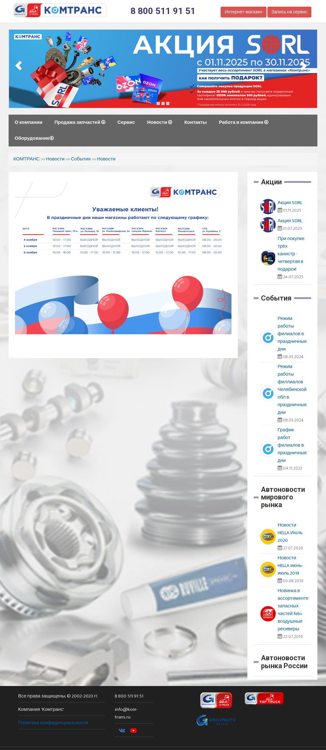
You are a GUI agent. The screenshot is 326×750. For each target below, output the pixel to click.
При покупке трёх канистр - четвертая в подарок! (291, 254)
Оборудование (34, 138)
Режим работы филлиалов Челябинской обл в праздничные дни (292, 389)
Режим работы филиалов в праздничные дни (292, 334)
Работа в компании (243, 122)
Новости (159, 122)
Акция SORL (290, 203)
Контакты (195, 122)
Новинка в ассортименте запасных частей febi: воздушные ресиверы (293, 610)
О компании (28, 122)
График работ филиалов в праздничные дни (292, 445)
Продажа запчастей (79, 122)
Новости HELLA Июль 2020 (290, 532)
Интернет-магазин (243, 12)
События (81, 159)
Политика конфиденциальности (53, 723)
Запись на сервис (289, 12)
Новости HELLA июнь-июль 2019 (290, 565)
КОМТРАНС (26, 159)
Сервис (126, 122)
